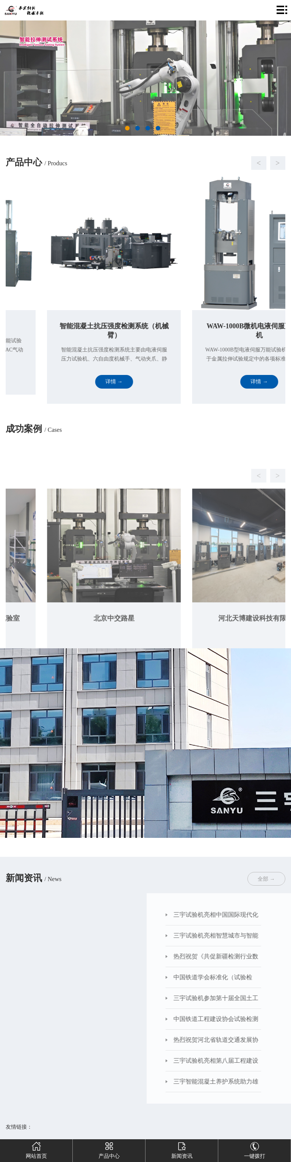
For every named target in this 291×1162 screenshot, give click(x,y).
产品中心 (109, 1149)
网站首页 (36, 1149)
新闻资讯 (182, 1149)
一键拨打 (254, 1149)
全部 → (266, 879)
